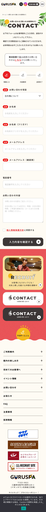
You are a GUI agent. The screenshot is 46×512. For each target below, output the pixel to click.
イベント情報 (9, 378)
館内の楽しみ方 (11, 360)
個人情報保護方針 (15, 230)
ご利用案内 (8, 351)
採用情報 (7, 419)
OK (23, 508)
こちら (18, 59)
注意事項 (7, 411)
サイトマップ (14, 492)
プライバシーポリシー (29, 492)
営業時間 (33, 4)
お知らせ (7, 395)
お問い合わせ (9, 387)
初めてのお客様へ (12, 369)
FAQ (5, 403)
